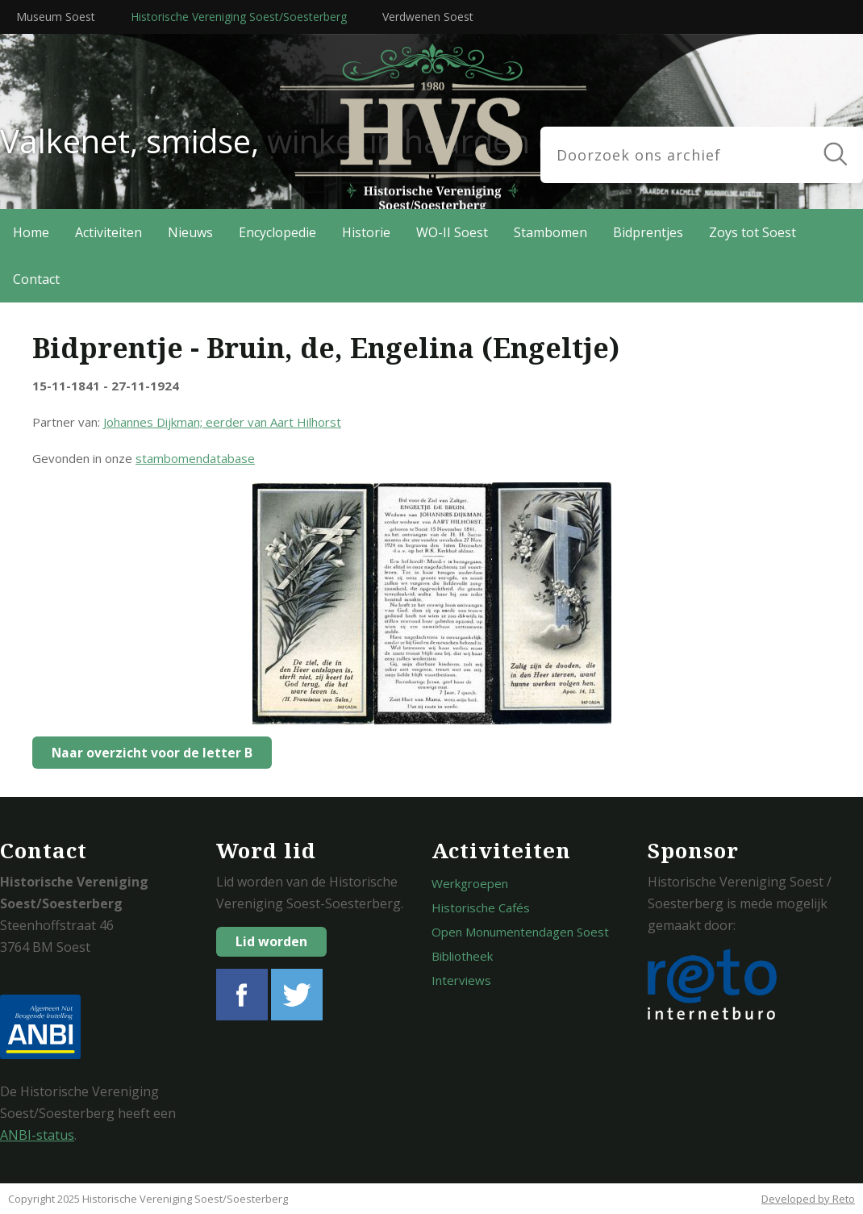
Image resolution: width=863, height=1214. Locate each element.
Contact (36, 279)
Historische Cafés (481, 907)
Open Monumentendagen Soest (520, 932)
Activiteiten (108, 232)
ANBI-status (37, 1135)
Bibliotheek (462, 956)
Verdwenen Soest (427, 16)
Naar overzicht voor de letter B (148, 753)
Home (31, 232)
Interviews (461, 980)
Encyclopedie (277, 232)
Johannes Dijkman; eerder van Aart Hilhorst (222, 422)
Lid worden (271, 941)
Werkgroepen (470, 883)
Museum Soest (55, 16)
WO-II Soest (452, 232)
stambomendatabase (195, 458)
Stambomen (550, 232)
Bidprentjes (648, 232)
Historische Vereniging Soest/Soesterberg (239, 16)
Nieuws (190, 232)
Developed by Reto (808, 1198)
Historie (366, 232)
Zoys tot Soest (752, 232)
